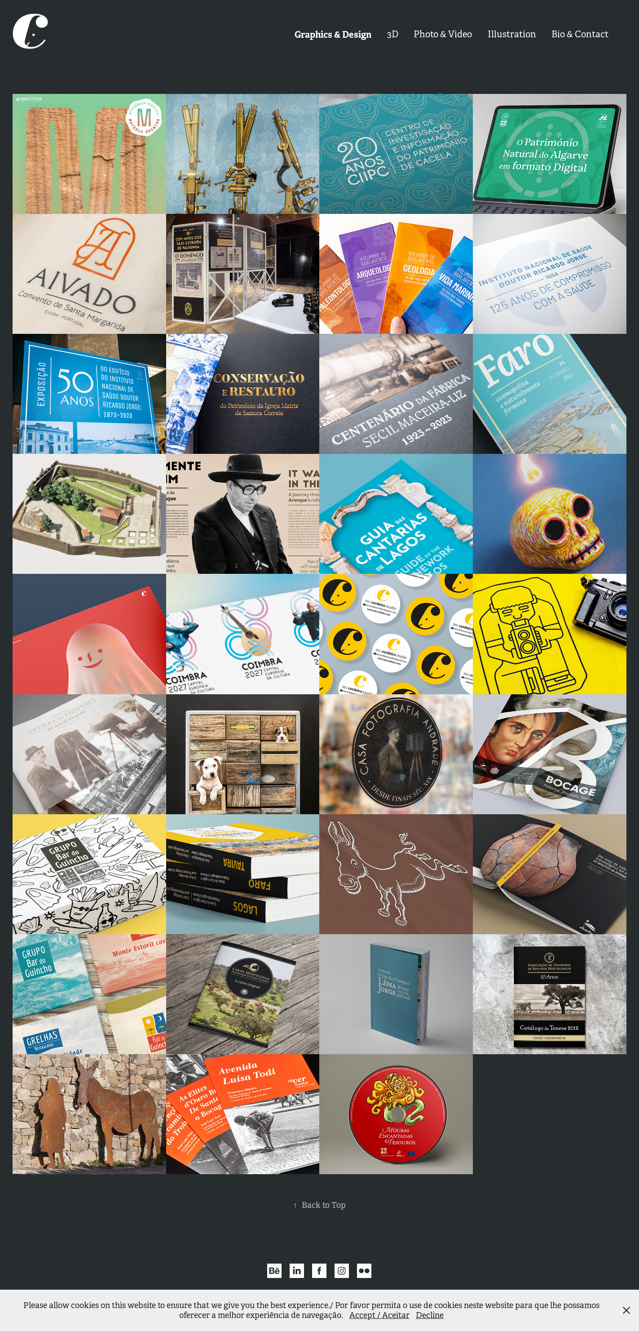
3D (392, 34)
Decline (430, 1315)
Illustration (512, 34)
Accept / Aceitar (379, 1315)
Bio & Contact (579, 34)
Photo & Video (443, 34)
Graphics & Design (333, 34)
